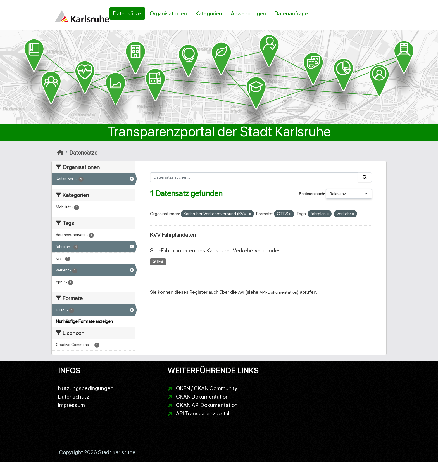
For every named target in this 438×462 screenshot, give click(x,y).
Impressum (71, 405)
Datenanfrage (291, 13)
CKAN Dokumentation (202, 396)
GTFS (158, 261)
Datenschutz (73, 396)
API (241, 292)
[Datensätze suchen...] (254, 177)
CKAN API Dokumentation (207, 405)
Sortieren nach (311, 193)
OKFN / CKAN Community (206, 388)
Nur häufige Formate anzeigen (84, 321)
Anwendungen (248, 13)
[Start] (60, 152)
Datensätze (127, 13)
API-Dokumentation (278, 292)
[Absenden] (365, 177)
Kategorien (209, 13)
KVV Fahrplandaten (173, 234)
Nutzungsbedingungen (85, 388)
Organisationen (168, 13)
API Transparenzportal (202, 413)
